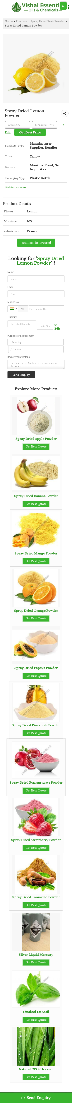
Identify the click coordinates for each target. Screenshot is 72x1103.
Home (9, 21)
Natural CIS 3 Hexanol (36, 1069)
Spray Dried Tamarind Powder (36, 897)
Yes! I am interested (36, 242)
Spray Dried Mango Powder (36, 553)
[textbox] (44, 125)
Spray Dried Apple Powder (36, 439)
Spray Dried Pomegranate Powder (36, 782)
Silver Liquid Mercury (36, 954)
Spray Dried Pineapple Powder (36, 725)
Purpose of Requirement (20, 336)
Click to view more (15, 187)
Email (10, 287)
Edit (57, 327)
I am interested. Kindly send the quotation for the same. (36, 364)
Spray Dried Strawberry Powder (36, 840)
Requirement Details (18, 357)
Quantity (12, 317)
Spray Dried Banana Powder (36, 496)
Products (21, 21)
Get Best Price (30, 132)
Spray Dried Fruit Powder (48, 21)
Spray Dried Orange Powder (36, 610)
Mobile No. (13, 302)
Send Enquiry (36, 1098)
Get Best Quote (36, 446)
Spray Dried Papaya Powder (36, 668)
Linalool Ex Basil (36, 1012)
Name (10, 272)
